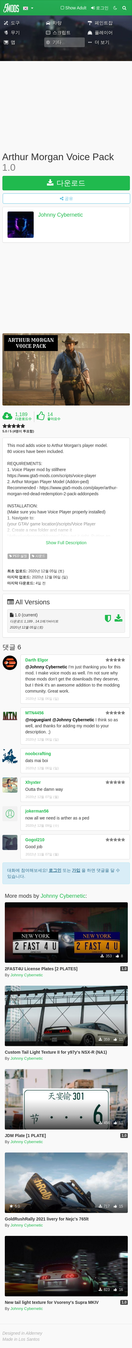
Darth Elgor (36, 660)
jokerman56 (37, 811)
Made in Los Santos (21, 1339)
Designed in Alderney (22, 1333)
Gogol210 (35, 839)
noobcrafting (38, 753)
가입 (76, 870)
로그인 (55, 870)
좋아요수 (53, 419)
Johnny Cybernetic (60, 215)
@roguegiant (38, 719)
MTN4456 (34, 712)
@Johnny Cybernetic (46, 666)
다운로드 (66, 183)
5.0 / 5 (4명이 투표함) (18, 431)
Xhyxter (33, 782)
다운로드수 (23, 419)
